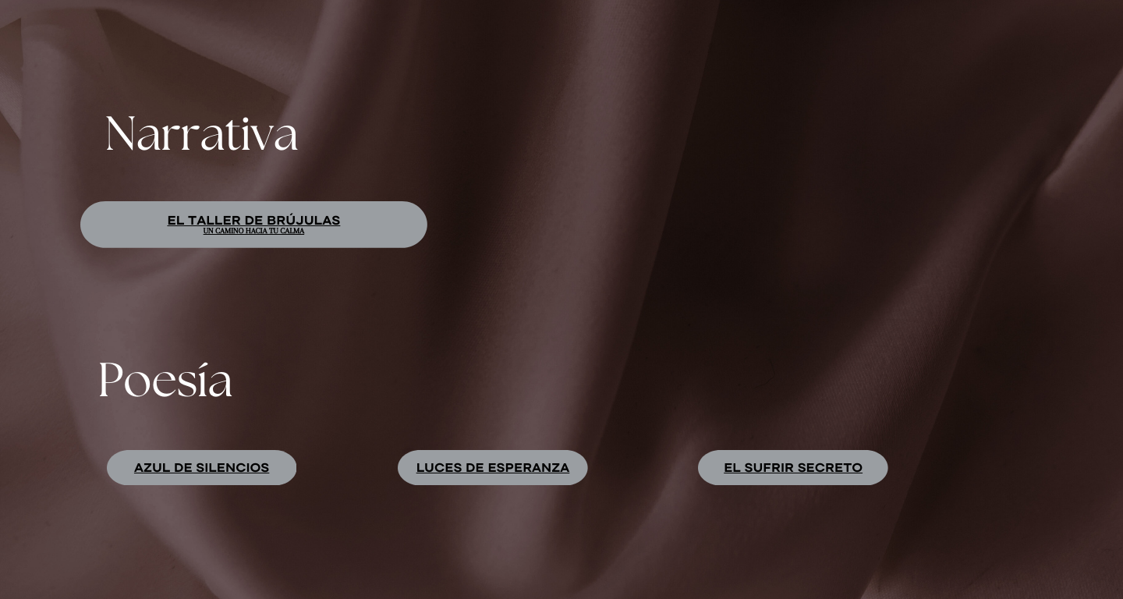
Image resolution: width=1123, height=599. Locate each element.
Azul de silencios (201, 467)
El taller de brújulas (253, 220)
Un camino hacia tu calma (254, 231)
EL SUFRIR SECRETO (793, 467)
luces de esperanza (493, 467)
